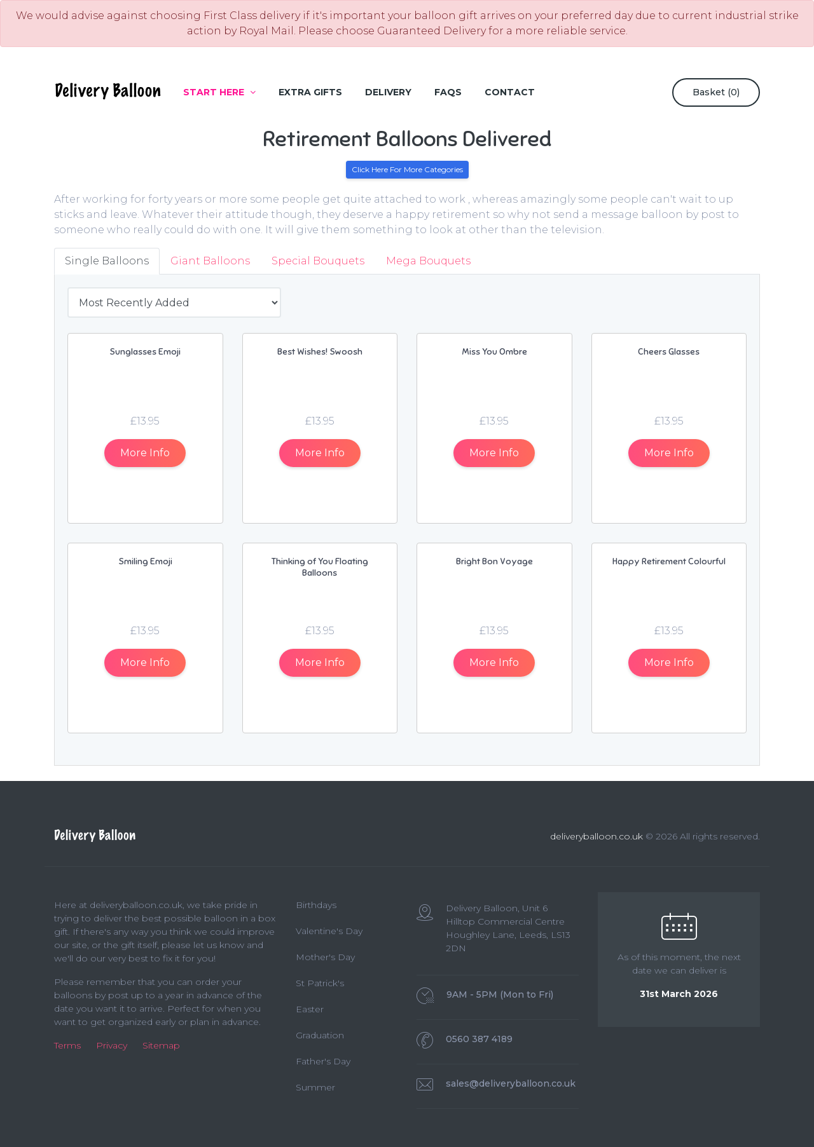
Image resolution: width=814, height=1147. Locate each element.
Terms (67, 1045)
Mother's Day (325, 957)
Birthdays (316, 905)
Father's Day (323, 1061)
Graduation (320, 1035)
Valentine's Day (329, 931)
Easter (310, 1009)
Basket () (716, 92)
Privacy (111, 1045)
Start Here (219, 92)
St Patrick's (320, 983)
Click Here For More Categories (407, 169)
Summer (315, 1087)
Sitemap (161, 1045)
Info (145, 453)
